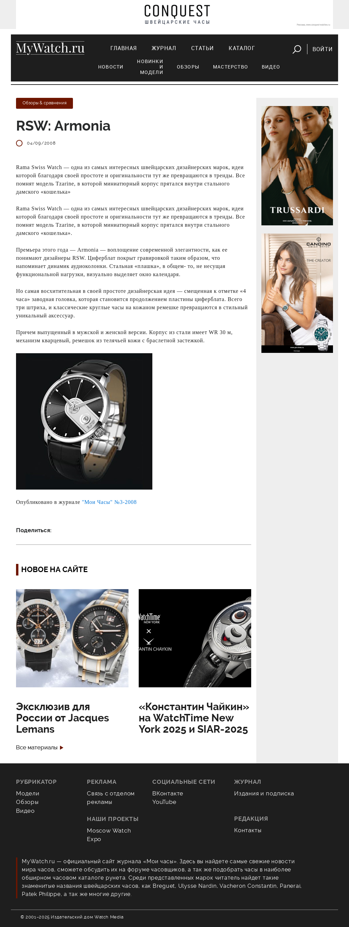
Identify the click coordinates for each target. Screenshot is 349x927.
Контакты (248, 830)
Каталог (242, 48)
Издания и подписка (264, 793)
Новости (110, 66)
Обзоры (188, 66)
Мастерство (230, 66)
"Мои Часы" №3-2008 (109, 502)
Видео (271, 66)
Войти (323, 49)
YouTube (164, 801)
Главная (123, 48)
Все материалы (37, 747)
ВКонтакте (167, 793)
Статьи (202, 48)
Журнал (164, 48)
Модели (28, 793)
